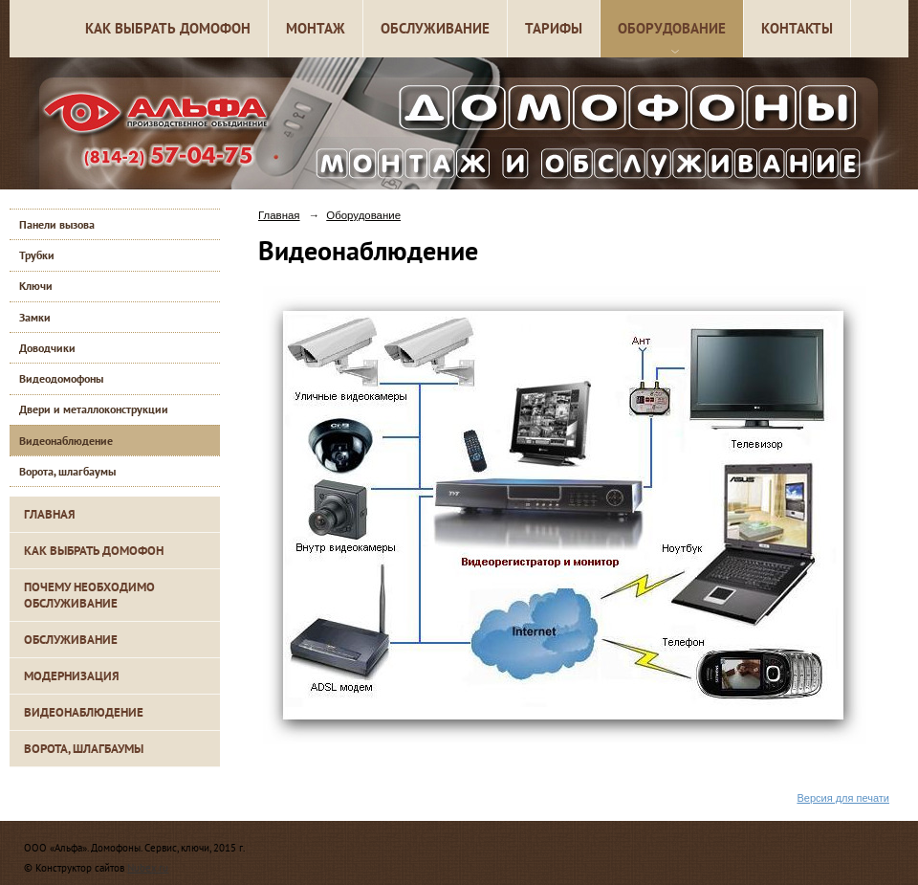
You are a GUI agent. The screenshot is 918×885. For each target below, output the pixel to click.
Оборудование (672, 28)
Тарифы (553, 28)
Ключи (36, 285)
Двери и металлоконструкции (93, 409)
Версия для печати (843, 798)
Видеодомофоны (61, 378)
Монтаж (315, 28)
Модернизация (72, 676)
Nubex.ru (147, 867)
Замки (35, 317)
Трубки (37, 255)
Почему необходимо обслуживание (89, 595)
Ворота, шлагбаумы (67, 471)
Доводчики (47, 348)
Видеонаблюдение (66, 440)
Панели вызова (57, 224)
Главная (50, 514)
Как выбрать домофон (168, 28)
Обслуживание (435, 28)
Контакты (797, 28)
